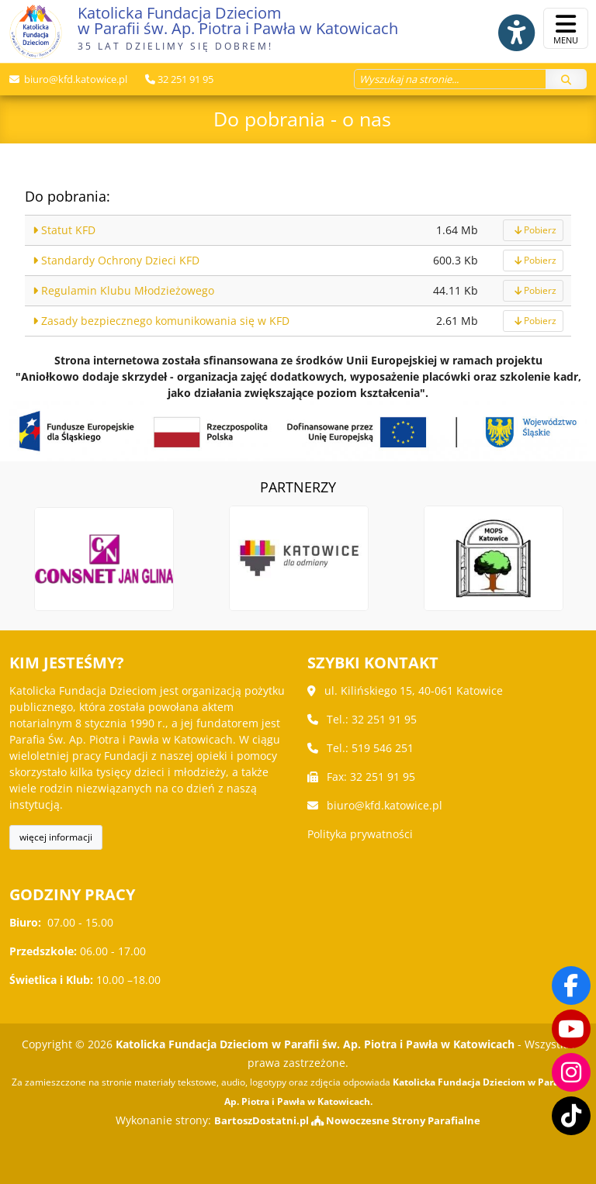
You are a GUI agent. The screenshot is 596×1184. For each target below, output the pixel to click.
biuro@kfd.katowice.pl (74, 78)
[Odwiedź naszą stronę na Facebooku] (571, 985)
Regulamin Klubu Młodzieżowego (123, 290)
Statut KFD (64, 230)
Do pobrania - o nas (302, 118)
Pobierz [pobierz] (533, 229)
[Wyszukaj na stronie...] (450, 78)
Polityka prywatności (360, 834)
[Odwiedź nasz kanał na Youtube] (571, 1029)
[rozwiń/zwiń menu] (565, 28)
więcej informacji (55, 837)
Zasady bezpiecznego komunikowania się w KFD (161, 320)
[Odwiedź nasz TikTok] (571, 1115)
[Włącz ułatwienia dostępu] (507, 28)
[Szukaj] (566, 78)
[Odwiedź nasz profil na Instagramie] (571, 1072)
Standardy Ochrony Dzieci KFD (116, 260)
